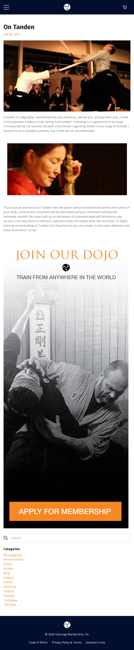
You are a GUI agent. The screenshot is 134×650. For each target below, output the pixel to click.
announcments (14, 559)
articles (8, 569)
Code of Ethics (38, 642)
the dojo (10, 605)
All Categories (13, 555)
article (8, 564)
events (8, 582)
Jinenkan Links (95, 642)
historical (10, 587)
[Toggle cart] (125, 7)
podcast (9, 591)
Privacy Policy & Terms (67, 642)
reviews (9, 596)
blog (7, 573)
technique (11, 600)
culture (8, 578)
